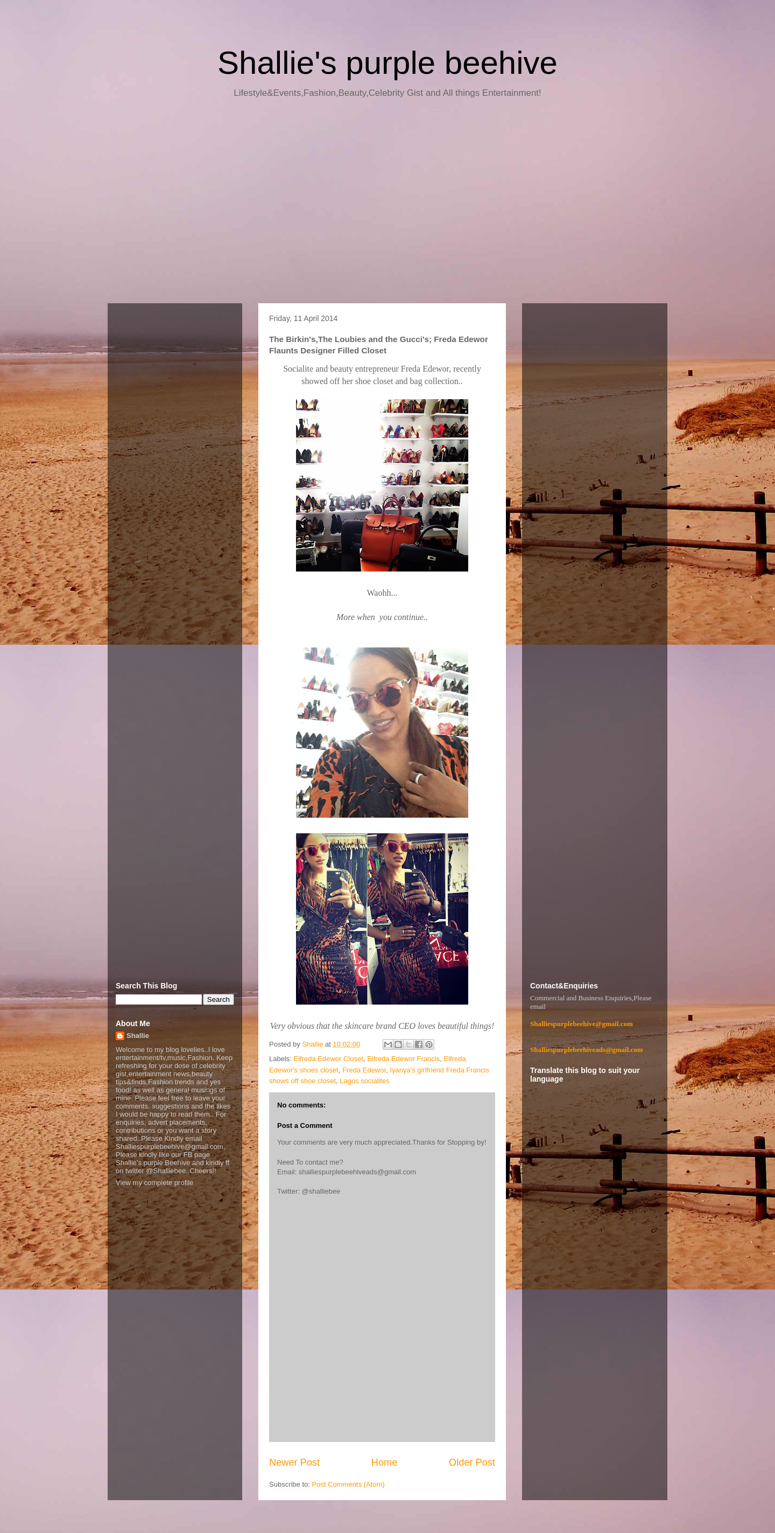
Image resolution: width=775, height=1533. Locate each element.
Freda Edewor (364, 1070)
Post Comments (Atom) (348, 1484)
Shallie (137, 1036)
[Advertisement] (387, 204)
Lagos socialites (365, 1081)
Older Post (472, 1462)
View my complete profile (154, 1183)
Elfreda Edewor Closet (328, 1059)
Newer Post (294, 1462)
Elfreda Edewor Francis (403, 1059)
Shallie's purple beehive (387, 63)
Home (384, 1462)
